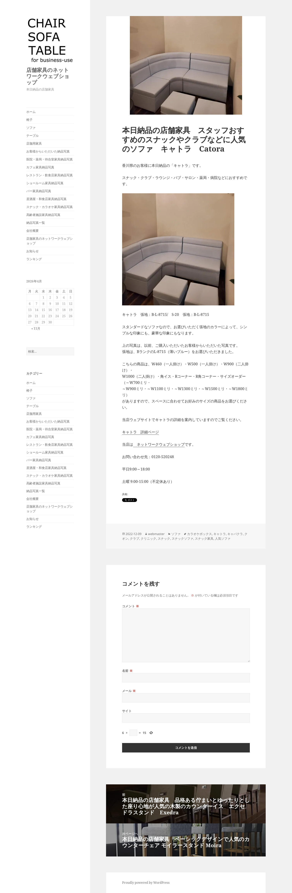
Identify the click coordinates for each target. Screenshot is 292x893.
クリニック (148, 538)
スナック (164, 538)
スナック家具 (204, 538)
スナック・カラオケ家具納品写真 (49, 207)
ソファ (31, 127)
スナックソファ (182, 538)
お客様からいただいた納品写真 (48, 151)
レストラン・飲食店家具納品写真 (49, 175)
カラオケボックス (199, 534)
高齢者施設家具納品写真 (43, 215)
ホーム (31, 112)
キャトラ (219, 534)
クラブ (134, 538)
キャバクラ (235, 534)
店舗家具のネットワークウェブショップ (47, 76)
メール (129, 691)
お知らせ (32, 251)
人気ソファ (222, 538)
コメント (130, 606)
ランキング (34, 259)
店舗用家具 (34, 143)
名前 (127, 671)
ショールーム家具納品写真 (44, 183)
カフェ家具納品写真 (40, 167)
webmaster (156, 534)
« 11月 (35, 328)
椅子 (29, 120)
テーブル (32, 135)
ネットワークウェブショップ (159, 444)
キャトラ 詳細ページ (140, 432)
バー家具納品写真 (38, 191)
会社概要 (32, 230)
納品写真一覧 (35, 223)
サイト (127, 711)
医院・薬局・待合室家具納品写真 (49, 159)
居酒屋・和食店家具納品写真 (46, 199)
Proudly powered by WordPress (146, 882)
